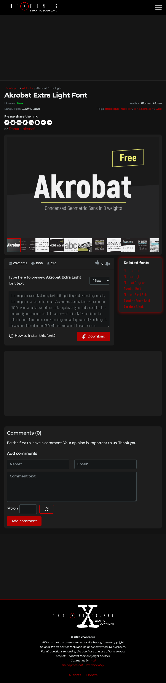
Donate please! (22, 129)
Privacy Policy (95, 665)
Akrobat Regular (134, 282)
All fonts (75, 675)
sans (137, 108)
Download (93, 336)
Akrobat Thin (132, 270)
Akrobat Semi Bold (135, 295)
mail (93, 660)
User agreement (72, 665)
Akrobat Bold (132, 289)
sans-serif (147, 108)
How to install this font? (32, 335)
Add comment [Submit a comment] (24, 521)
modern (126, 108)
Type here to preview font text (45, 280)
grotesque (112, 108)
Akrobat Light (132, 276)
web (159, 108)
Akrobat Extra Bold (137, 301)
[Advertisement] (83, 48)
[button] (155, 187)
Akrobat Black (134, 307)
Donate (91, 675)
